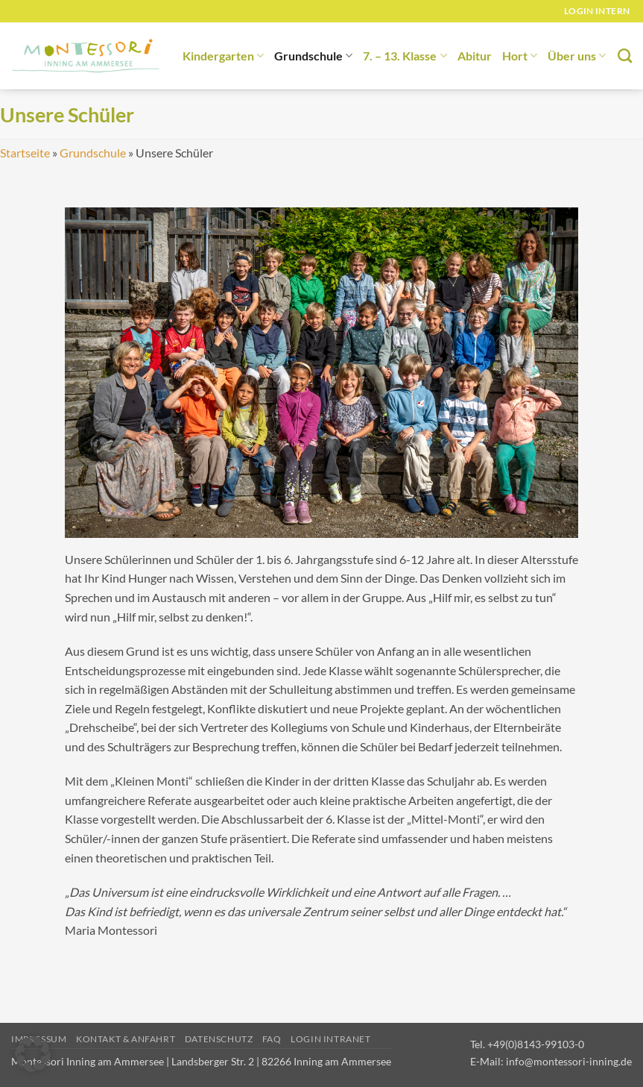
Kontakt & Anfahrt (125, 1038)
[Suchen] (625, 56)
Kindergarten (223, 55)
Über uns (577, 55)
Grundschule (313, 55)
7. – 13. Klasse (404, 55)
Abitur (474, 55)
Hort (519, 55)
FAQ (272, 1038)
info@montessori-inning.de (569, 1061)
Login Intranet (331, 1038)
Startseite (25, 152)
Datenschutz (219, 1038)
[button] (33, 1054)
